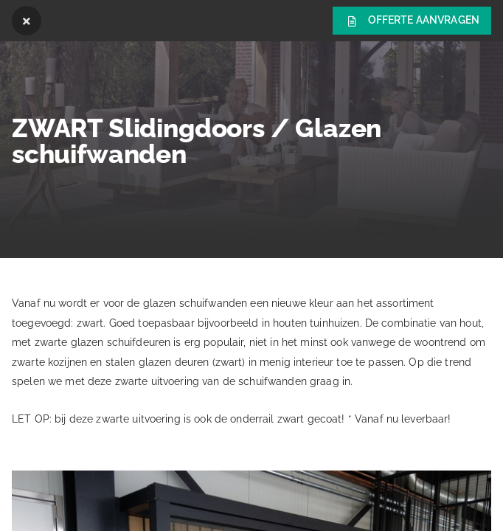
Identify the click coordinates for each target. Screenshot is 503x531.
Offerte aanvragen (411, 21)
